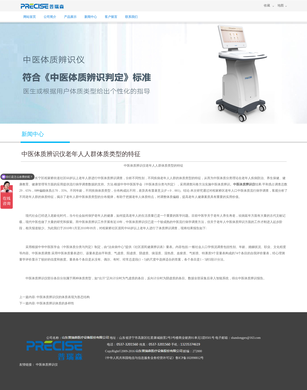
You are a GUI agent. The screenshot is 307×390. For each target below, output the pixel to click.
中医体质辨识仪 (244, 184)
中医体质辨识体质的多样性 (55, 303)
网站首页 (29, 17)
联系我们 (131, 17)
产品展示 (70, 17)
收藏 (267, 5)
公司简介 (50, 17)
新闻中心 (90, 17)
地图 (280, 5)
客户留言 (111, 17)
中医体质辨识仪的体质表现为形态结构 (63, 297)
